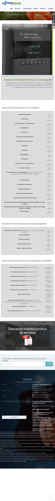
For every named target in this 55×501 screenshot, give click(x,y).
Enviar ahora (14, 417)
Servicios (43, 8)
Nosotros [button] (18, 8)
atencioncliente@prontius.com (44, 395)
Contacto (50, 8)
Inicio (11, 8)
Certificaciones (27, 8)
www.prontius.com (43, 397)
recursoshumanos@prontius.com (45, 406)
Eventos (36, 8)
